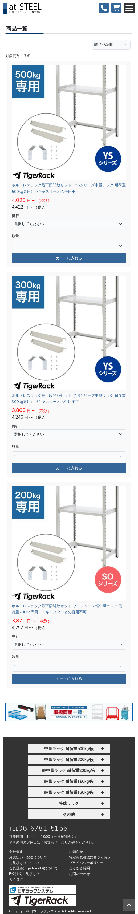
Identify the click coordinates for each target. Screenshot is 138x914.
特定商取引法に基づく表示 (90, 857)
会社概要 (16, 851)
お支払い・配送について (28, 857)
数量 (15, 235)
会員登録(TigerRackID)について (33, 868)
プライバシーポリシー (86, 863)
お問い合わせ (79, 874)
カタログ (16, 879)
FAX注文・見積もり (24, 874)
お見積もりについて (24, 863)
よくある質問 (79, 868)
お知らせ (76, 851)
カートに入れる (69, 258)
